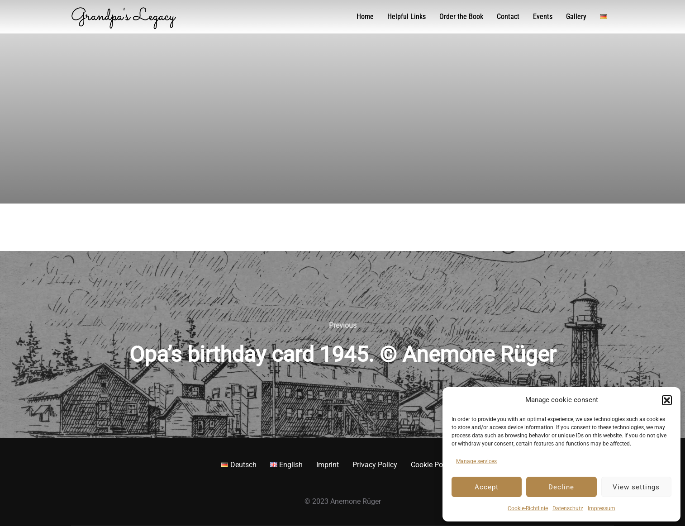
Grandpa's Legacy (123, 16)
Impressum (601, 508)
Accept (487, 487)
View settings (636, 487)
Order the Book (461, 16)
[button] (666, 400)
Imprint (327, 464)
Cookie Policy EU (437, 464)
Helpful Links (406, 16)
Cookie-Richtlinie (528, 508)
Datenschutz (567, 508)
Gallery (576, 16)
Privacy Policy (374, 464)
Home (365, 16)
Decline (561, 487)
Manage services (476, 461)
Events (542, 16)
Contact (508, 16)
